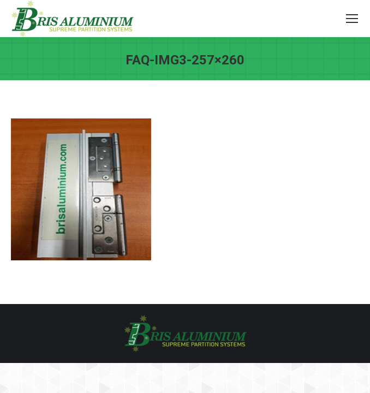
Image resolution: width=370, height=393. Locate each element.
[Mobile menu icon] (352, 18)
